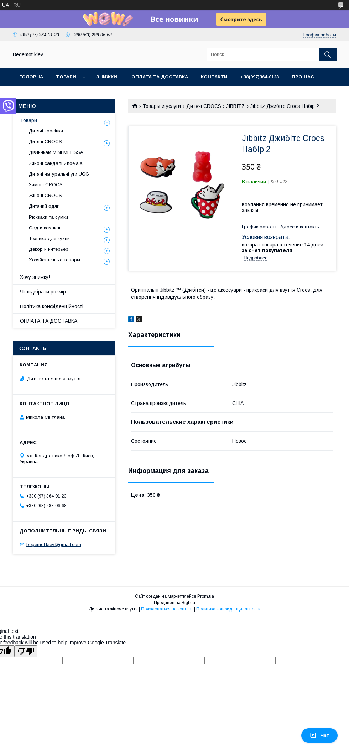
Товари (66, 76)
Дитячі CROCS (203, 106)
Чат (319, 735)
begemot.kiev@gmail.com (53, 544)
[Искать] (328, 54)
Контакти (214, 76)
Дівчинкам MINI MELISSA (56, 152)
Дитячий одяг (44, 206)
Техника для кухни (49, 238)
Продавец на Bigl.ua (174, 602)
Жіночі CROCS (45, 195)
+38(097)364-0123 (259, 76)
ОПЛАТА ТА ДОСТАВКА (48, 321)
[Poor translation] (26, 651)
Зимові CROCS (46, 184)
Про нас (303, 76)
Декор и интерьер (48, 249)
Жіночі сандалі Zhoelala (56, 163)
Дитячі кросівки (46, 131)
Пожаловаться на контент (167, 609)
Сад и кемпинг (45, 227)
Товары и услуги (161, 106)
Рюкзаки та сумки (48, 217)
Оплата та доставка (159, 76)
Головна (31, 76)
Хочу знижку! (35, 277)
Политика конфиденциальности (228, 609)
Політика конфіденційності (51, 306)
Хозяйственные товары (54, 259)
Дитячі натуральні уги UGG (59, 174)
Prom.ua (205, 596)
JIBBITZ (235, 106)
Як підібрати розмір (43, 292)
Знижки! (107, 76)
